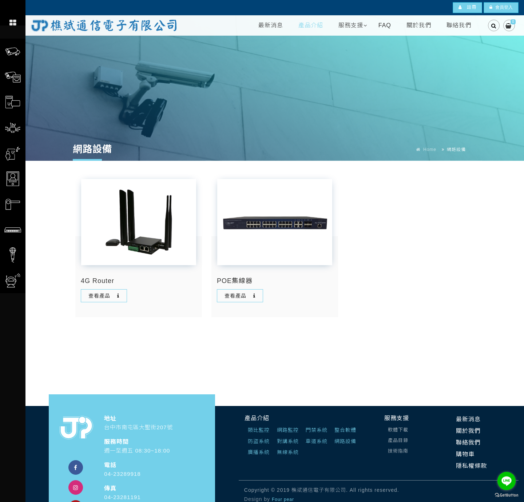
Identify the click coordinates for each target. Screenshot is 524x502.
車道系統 (317, 441)
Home (429, 149)
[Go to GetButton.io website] (506, 495)
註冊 (467, 7)
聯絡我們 (458, 25)
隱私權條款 (471, 466)
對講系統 (288, 441)
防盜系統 (259, 441)
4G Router (97, 280)
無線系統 (288, 452)
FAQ (384, 25)
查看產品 (104, 296)
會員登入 (501, 7)
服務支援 (350, 25)
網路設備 (345, 441)
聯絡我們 (468, 442)
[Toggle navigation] (12, 7)
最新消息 (270, 25)
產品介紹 (310, 25)
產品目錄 (398, 440)
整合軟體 (345, 430)
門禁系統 (317, 430)
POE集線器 (235, 280)
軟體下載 (398, 430)
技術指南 (398, 451)
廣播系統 (259, 452)
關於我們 (418, 25)
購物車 (465, 454)
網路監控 (288, 430)
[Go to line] (506, 481)
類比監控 (259, 430)
